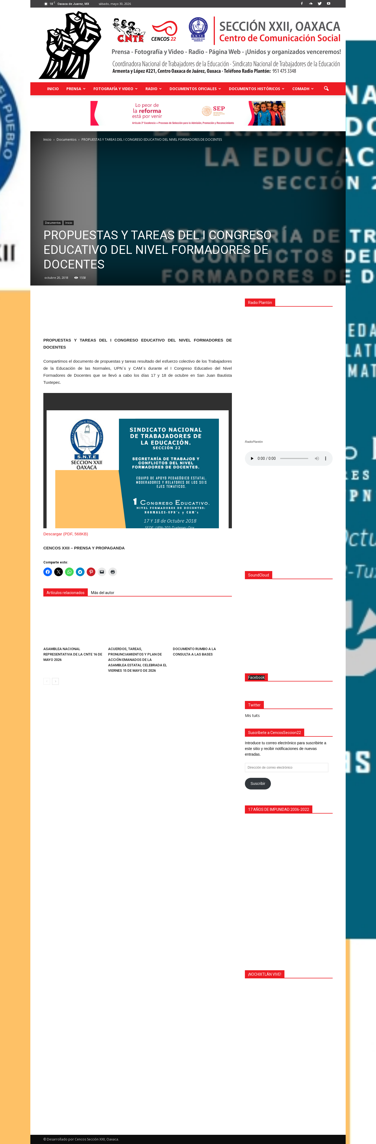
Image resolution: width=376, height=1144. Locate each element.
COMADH (303, 88)
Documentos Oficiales (195, 88)
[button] (326, 88)
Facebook (256, 677)
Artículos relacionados (66, 593)
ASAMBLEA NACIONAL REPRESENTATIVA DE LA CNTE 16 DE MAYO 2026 (72, 654)
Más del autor (102, 593)
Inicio (53, 88)
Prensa (76, 88)
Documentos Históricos (256, 88)
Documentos (53, 223)
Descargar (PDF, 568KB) (65, 534)
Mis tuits (252, 715)
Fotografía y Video (115, 88)
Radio (153, 88)
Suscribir (258, 783)
